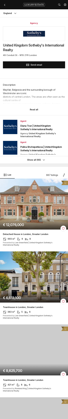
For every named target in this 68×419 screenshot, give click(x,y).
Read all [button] (34, 109)
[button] (65, 4)
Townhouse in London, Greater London (23, 307)
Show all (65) (36, 160)
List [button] (7, 175)
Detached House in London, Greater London (25, 234)
